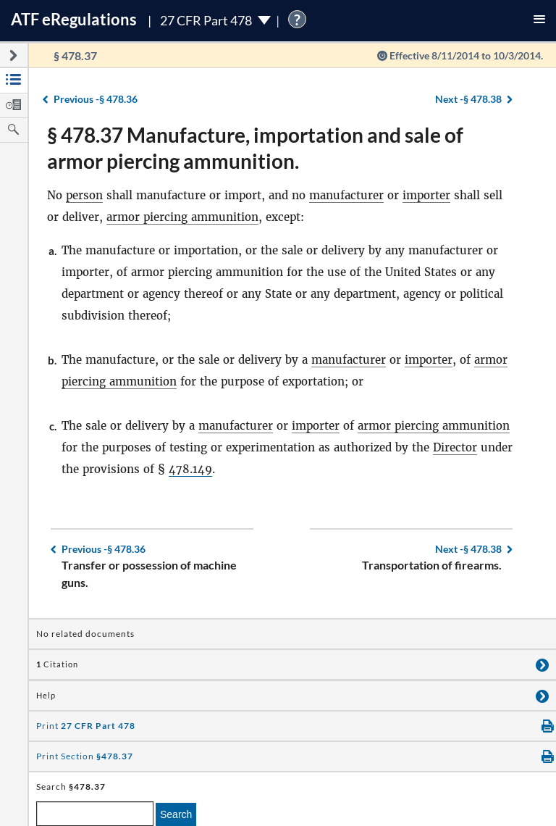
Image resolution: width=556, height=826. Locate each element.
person (84, 195)
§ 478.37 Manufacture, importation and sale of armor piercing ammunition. (255, 147)
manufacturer (346, 195)
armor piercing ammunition (182, 217)
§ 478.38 (468, 99)
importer (426, 195)
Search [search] (176, 814)
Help (46, 695)
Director (455, 447)
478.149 (190, 469)
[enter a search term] (94, 813)
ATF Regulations (74, 19)
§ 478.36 (96, 99)
